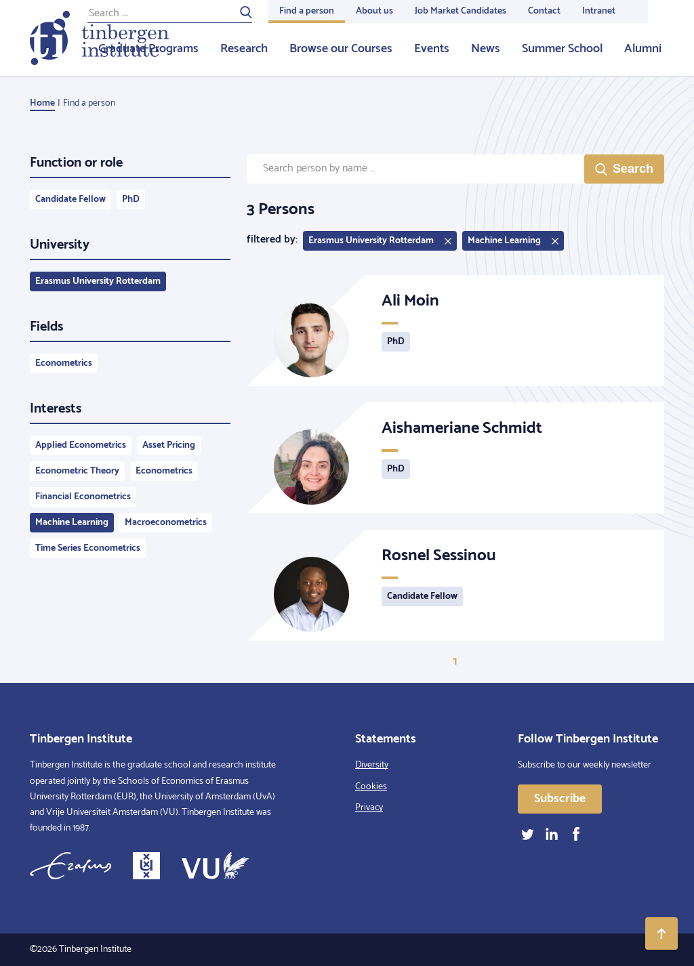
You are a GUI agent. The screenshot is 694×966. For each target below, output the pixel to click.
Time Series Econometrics (87, 548)
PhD (131, 199)
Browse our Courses (340, 49)
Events (431, 49)
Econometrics (63, 363)
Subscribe (560, 799)
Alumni (642, 49)
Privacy (369, 808)
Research (244, 49)
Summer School (562, 49)
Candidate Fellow (70, 199)
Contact (544, 11)
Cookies (371, 787)
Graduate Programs (148, 49)
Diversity (371, 765)
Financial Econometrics (83, 497)
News (485, 49)
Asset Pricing (168, 445)
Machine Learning (71, 522)
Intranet (598, 11)
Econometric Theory (77, 471)
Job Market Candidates (460, 11)
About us (374, 11)
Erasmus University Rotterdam (98, 281)
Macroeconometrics (166, 522)
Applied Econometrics (80, 445)
